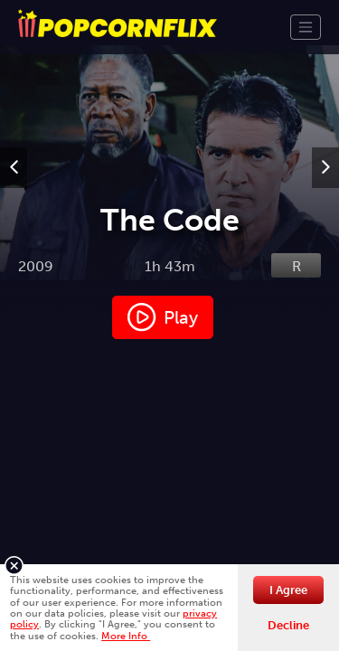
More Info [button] (125, 635)
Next (325, 185)
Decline (288, 625)
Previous (13, 185)
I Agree (288, 590)
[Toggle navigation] (305, 27)
